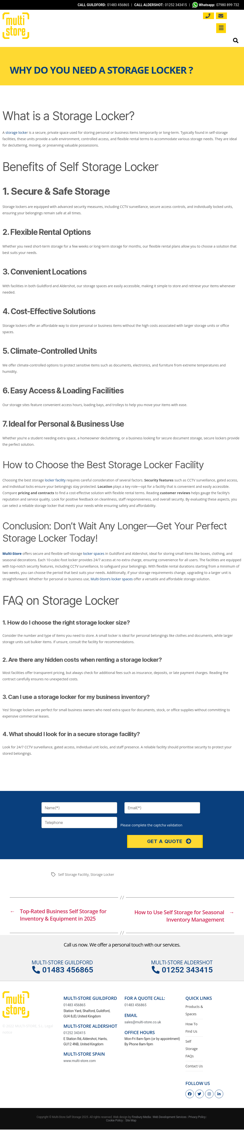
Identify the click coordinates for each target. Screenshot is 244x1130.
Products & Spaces (194, 1011)
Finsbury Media (141, 1118)
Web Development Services (169, 1118)
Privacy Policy (196, 1118)
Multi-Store (12, 553)
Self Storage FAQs (191, 1049)
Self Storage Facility (73, 874)
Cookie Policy (114, 1121)
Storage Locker (102, 874)
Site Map (130, 1121)
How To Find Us (191, 1028)
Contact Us (194, 1066)
